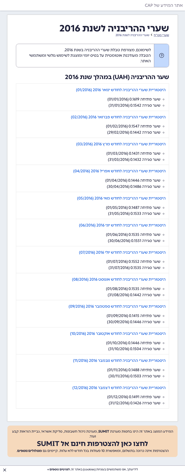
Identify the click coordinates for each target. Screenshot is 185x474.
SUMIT (103, 431)
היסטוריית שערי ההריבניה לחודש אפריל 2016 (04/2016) (119, 171)
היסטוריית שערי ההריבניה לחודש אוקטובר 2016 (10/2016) (118, 333)
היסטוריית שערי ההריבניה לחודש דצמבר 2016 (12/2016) (119, 387)
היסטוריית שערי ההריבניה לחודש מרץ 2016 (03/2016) (121, 144)
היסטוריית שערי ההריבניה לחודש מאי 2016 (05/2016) (121, 198)
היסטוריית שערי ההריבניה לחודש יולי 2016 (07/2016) (122, 252)
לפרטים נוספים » (58, 469)
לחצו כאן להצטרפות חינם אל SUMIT (92, 444)
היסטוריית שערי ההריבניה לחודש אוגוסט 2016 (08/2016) (119, 279)
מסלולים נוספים (29, 451)
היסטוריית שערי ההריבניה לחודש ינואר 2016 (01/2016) (121, 90)
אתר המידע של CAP (164, 5)
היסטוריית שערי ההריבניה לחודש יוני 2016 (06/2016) (122, 225)
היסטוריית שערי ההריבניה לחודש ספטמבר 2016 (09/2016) (117, 306)
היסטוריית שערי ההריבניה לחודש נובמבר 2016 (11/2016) (119, 360)
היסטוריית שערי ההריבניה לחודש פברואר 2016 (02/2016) (118, 117)
